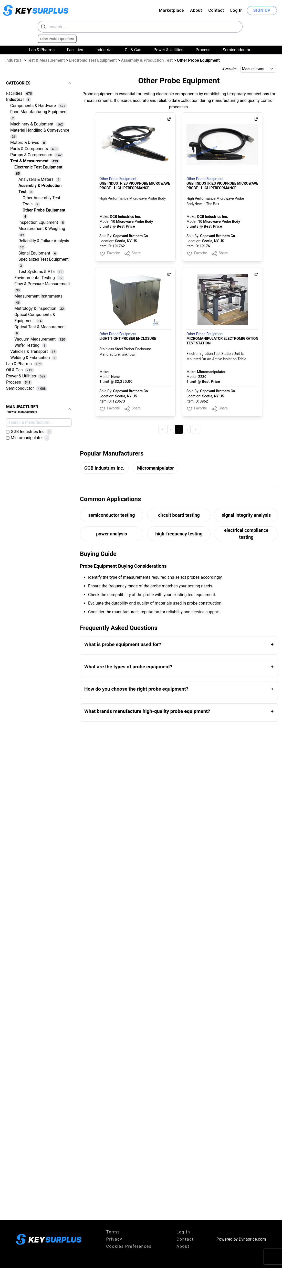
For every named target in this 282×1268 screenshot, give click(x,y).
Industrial (104, 49)
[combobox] (140, 27)
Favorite (109, 254)
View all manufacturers (22, 412)
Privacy (114, 1239)
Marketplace (171, 10)
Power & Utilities (168, 49)
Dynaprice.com (252, 1239)
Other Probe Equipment (118, 179)
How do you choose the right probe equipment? (136, 689)
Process (203, 49)
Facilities (75, 49)
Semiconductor (236, 49)
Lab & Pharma (42, 49)
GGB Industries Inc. (104, 468)
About (196, 10)
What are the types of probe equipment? (128, 667)
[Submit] (44, 26)
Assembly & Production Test (147, 60)
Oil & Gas (133, 49)
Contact (216, 10)
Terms (113, 1232)
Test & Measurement (46, 60)
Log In (236, 10)
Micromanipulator (155, 468)
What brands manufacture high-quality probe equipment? (147, 711)
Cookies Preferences (129, 1246)
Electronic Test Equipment (93, 60)
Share (132, 254)
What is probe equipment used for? (122, 644)
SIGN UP (261, 10)
